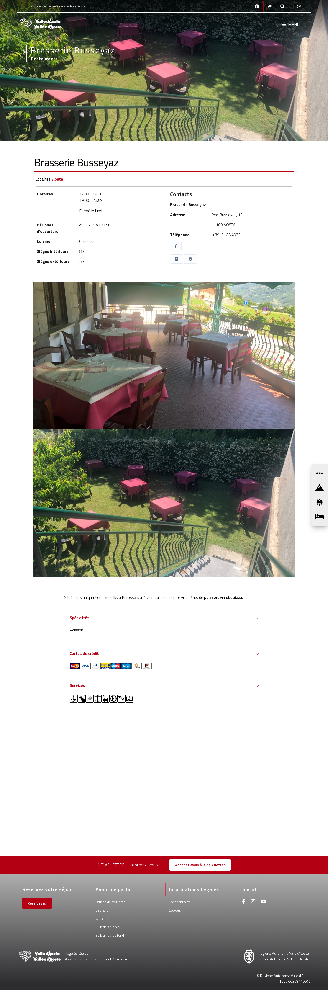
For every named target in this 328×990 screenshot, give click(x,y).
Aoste (57, 179)
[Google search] (282, 6)
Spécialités (79, 618)
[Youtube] (263, 902)
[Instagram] (253, 902)
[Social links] (270, 6)
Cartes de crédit (84, 653)
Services (77, 685)
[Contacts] (257, 6)
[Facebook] (243, 902)
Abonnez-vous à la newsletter (200, 865)
